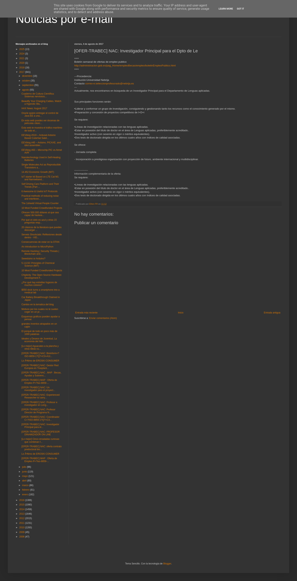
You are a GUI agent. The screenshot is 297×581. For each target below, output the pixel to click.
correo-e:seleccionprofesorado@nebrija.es (109, 83)
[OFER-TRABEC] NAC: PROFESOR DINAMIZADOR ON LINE (40, 433)
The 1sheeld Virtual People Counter (40, 203)
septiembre (28, 85)
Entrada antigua (272, 312)
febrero (26, 489)
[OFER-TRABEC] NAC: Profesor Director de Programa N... (38, 411)
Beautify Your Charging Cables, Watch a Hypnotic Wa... (41, 102)
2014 (22, 509)
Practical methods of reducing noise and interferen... (40, 197)
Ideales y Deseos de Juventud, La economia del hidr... (39, 340)
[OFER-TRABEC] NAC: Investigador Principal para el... (40, 425)
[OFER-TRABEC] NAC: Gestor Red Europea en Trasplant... (39, 366)
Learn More (226, 8)
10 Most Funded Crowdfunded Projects (41, 208)
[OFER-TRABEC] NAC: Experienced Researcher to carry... (40, 396)
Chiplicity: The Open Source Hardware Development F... (41, 276)
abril (24, 480)
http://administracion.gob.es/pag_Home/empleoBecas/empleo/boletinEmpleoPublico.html (125, 65)
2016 (22, 500)
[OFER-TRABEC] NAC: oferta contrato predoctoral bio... (41, 448)
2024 (22, 53)
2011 (22, 523)
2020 (22, 63)
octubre (26, 80)
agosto (26, 89)
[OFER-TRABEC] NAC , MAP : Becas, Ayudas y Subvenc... (41, 374)
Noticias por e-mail (64, 18)
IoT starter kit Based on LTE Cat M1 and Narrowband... (40, 178)
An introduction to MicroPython (37, 246)
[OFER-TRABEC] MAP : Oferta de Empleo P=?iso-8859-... (39, 381)
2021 (22, 58)
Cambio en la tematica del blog (37, 304)
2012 (22, 518)
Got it (240, 8)
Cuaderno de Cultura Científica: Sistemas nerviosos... (37, 95)
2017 (22, 72)
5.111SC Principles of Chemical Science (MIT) (38, 264)
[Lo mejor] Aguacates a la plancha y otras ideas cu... (40, 347)
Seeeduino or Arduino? (33, 258)
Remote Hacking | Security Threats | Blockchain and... (40, 252)
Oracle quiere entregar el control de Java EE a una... (39, 114)
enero (25, 494)
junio (25, 471)
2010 (22, 527)
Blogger (167, 563)
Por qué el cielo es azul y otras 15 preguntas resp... (39, 221)
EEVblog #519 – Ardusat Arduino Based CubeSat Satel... (38, 136)
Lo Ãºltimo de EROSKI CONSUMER (40, 360)
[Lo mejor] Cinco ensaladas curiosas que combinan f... (40, 440)
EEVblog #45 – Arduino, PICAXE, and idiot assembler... (41, 144)
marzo (25, 485)
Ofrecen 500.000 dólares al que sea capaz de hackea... (40, 214)
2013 (22, 513)
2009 (22, 532)
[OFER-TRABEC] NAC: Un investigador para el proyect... (38, 389)
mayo (25, 476)
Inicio (180, 312)
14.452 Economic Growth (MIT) (37, 172)
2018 (22, 67)
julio (24, 467)
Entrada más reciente (86, 312)
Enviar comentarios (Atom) (103, 318)
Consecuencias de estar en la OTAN (40, 242)
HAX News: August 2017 (34, 108)
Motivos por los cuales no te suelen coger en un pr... (39, 310)
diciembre (27, 76)
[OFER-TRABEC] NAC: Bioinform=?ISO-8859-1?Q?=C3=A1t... (40, 354)
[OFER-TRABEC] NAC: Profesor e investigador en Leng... (39, 403)
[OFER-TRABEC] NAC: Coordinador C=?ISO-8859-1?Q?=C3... (40, 418)
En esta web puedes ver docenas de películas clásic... (40, 122)
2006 (22, 536)
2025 (22, 49)
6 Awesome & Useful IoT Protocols (39, 191)
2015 (22, 504)
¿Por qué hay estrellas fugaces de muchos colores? (39, 283)
